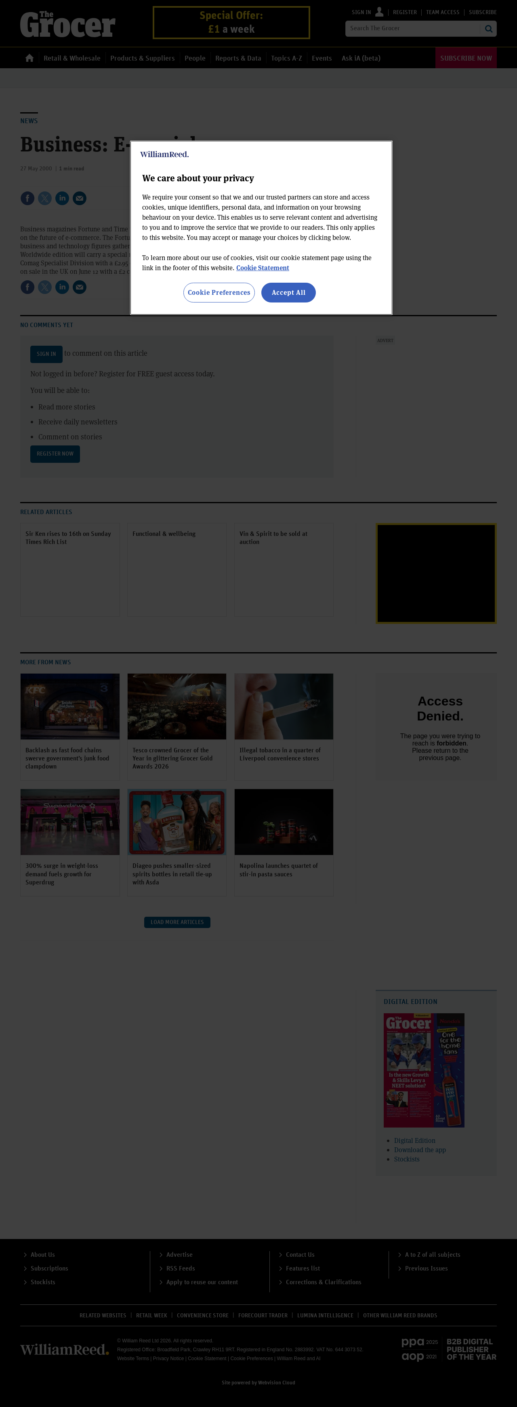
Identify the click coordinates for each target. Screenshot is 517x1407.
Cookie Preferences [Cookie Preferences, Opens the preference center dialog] (219, 292)
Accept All (289, 292)
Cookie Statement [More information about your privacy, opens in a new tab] (262, 267)
